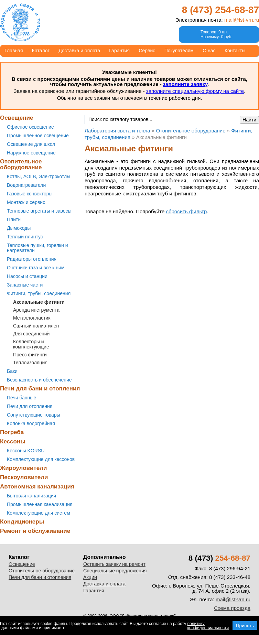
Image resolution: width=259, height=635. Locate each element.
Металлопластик (31, 318)
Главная (13, 50)
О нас (209, 50)
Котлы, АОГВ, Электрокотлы (38, 176)
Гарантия (119, 50)
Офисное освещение (30, 127)
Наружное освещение (31, 152)
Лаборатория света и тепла (20, 22)
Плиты (14, 219)
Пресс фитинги (30, 354)
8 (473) (220, 9)
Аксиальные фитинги (39, 302)
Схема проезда (232, 608)
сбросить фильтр (186, 211)
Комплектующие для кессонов (41, 459)
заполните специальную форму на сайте (195, 91)
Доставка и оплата (79, 50)
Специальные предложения (115, 570)
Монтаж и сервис (26, 202)
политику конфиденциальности (208, 626)
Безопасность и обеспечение (39, 380)
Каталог (41, 50)
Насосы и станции (27, 276)
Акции (90, 577)
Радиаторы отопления (31, 259)
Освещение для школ (31, 144)
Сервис (147, 50)
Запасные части (25, 285)
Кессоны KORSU (25, 450)
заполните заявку (185, 84)
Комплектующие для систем (38, 513)
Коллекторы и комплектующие (31, 344)
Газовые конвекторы (30, 193)
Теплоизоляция (30, 362)
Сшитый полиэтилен (36, 326)
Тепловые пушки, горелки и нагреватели (37, 248)
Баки (12, 371)
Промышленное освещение (38, 135)
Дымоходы (19, 228)
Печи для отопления (29, 406)
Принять (245, 625)
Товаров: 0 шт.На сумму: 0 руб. (217, 34)
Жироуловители (23, 468)
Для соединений (31, 333)
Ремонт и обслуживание (35, 531)
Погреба (12, 432)
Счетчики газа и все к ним (35, 267)
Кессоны (12, 441)
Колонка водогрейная (31, 423)
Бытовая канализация (31, 495)
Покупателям (179, 50)
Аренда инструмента (36, 310)
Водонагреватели (26, 185)
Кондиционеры (22, 521)
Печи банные (21, 397)
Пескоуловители (24, 477)
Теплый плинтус (25, 236)
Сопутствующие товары (33, 415)
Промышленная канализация (40, 504)
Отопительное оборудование (21, 164)
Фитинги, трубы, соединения (39, 293)
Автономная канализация (37, 486)
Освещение (16, 118)
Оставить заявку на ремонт (114, 564)
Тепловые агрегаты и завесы (39, 211)
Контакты (235, 50)
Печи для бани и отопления (40, 388)
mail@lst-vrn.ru (241, 20)
